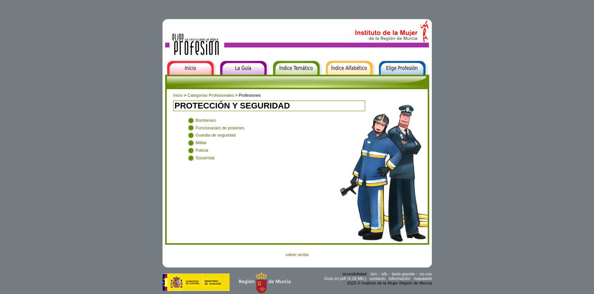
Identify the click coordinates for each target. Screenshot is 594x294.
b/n (374, 274)
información (399, 278)
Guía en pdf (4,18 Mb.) (345, 278)
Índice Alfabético (341, 79)
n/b (384, 274)
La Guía (226, 79)
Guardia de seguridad (215, 135)
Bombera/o (205, 120)
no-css (426, 274)
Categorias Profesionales (211, 95)
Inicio (168, 79)
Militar (200, 142)
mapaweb (423, 278)
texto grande (403, 274)
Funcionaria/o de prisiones (219, 128)
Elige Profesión (393, 79)
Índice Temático (287, 79)
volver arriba (297, 254)
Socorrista (204, 158)
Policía (201, 150)
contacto (377, 278)
